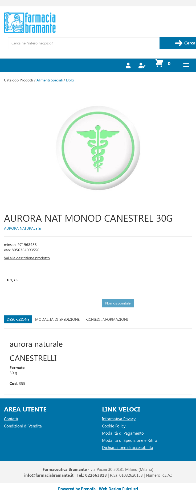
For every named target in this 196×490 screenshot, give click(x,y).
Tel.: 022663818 (92, 475)
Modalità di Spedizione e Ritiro (129, 440)
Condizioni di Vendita (23, 426)
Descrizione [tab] (18, 319)
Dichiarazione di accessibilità (127, 447)
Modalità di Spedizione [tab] (57, 319)
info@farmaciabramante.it (49, 475)
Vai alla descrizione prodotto (27, 257)
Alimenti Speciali (49, 80)
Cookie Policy (113, 426)
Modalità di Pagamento (123, 433)
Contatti (11, 418)
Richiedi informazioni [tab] (106, 319)
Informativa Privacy (119, 418)
